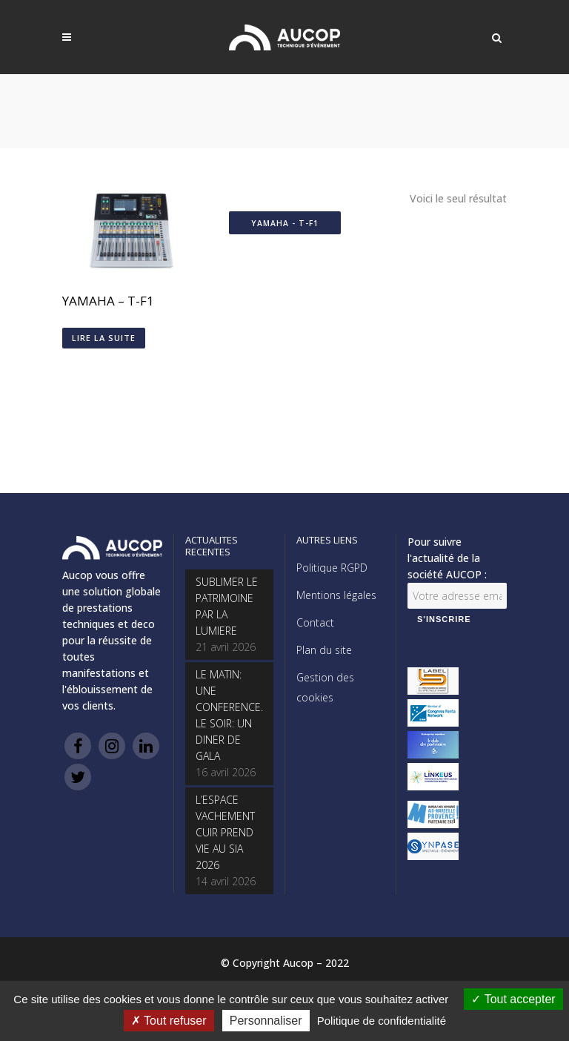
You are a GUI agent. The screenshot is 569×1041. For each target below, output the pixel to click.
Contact (315, 622)
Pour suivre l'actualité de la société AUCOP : (447, 558)
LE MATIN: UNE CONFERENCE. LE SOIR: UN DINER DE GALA (229, 715)
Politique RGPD (331, 568)
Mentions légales (336, 595)
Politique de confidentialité (381, 1020)
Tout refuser (169, 1020)
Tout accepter (513, 999)
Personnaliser (266, 1020)
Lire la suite (104, 337)
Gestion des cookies (325, 687)
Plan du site (324, 650)
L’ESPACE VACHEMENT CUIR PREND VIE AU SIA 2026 (225, 832)
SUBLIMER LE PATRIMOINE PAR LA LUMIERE (227, 606)
